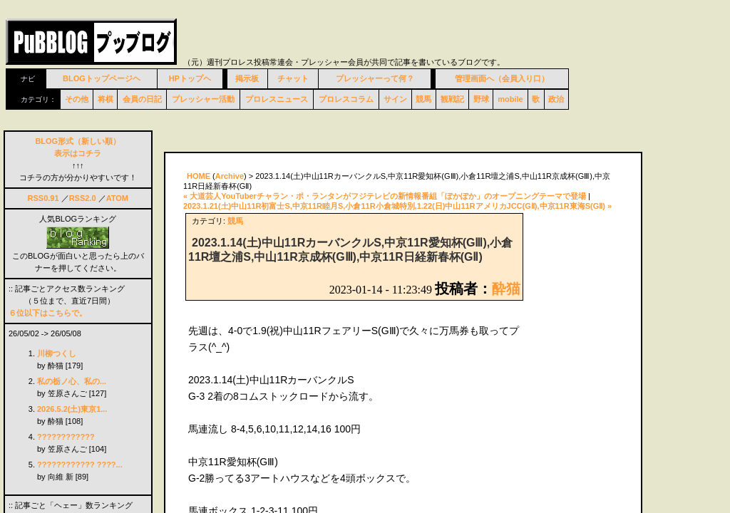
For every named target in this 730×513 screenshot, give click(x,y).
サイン (395, 99)
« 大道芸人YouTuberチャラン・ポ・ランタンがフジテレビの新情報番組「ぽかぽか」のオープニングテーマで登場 (384, 196)
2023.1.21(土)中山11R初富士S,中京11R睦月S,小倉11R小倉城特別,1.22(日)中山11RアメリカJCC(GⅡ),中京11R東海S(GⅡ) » (397, 206)
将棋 (105, 99)
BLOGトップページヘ (101, 78)
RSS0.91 (43, 198)
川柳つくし (56, 353)
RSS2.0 (82, 198)
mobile (510, 99)
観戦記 (452, 99)
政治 (556, 99)
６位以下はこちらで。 (48, 313)
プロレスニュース (276, 99)
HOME (198, 176)
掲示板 (247, 78)
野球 (481, 99)
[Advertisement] (331, 133)
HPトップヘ (190, 78)
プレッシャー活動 (203, 99)
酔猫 (506, 288)
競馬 (423, 99)
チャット (293, 78)
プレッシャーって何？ (375, 78)
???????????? (66, 436)
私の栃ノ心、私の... (71, 381)
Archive (229, 176)
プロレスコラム (346, 99)
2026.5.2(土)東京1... (72, 409)
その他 (76, 99)
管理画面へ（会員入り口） (502, 78)
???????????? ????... (80, 464)
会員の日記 (142, 99)
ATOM (117, 198)
